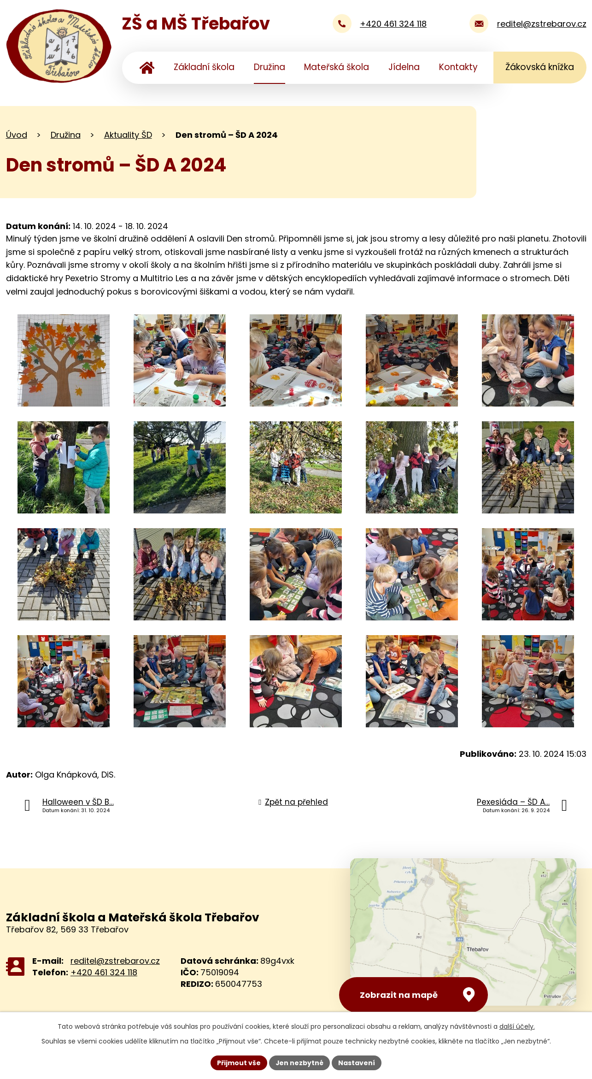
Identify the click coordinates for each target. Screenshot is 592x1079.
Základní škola (204, 67)
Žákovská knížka (539, 67)
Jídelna (404, 67)
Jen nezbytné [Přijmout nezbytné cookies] (299, 1062)
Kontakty (458, 67)
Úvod (146, 68)
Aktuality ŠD (128, 135)
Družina (269, 67)
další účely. (517, 1026)
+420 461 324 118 (103, 972)
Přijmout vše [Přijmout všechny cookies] (239, 1062)
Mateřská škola (336, 67)
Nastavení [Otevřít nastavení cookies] (357, 1062)
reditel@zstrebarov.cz (115, 961)
